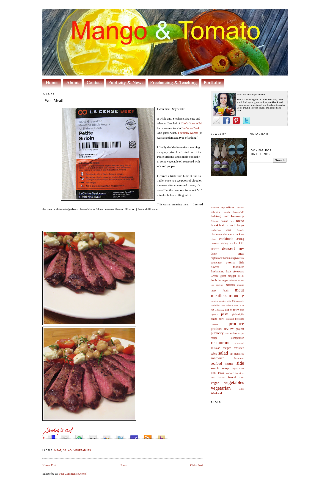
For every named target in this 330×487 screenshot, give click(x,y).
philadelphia (238, 314)
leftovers (233, 280)
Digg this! (65, 436)
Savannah (239, 358)
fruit (228, 271)
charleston (216, 234)
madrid (240, 285)
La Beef (190, 128)
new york (239, 305)
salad (223, 352)
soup (225, 368)
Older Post (196, 465)
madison (230, 284)
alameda (215, 207)
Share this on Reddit (93, 436)
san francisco (237, 353)
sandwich (217, 358)
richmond (239, 343)
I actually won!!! (188, 132)
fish (241, 262)
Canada (240, 230)
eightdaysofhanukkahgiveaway (227, 258)
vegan (215, 383)
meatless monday (227, 295)
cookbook (226, 239)
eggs (240, 253)
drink (214, 253)
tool (212, 377)
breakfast (217, 225)
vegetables (234, 382)
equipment (216, 262)
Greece (214, 275)
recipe (240, 333)
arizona (240, 207)
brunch (230, 225)
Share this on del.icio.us (51, 436)
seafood (216, 363)
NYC (214, 309)
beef (226, 216)
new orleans (227, 305)
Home (123, 465)
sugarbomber (238, 368)
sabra (214, 353)
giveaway (238, 271)
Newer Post (49, 465)
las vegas (223, 280)
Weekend (216, 393)
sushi (213, 373)
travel (232, 377)
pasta (224, 314)
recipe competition (227, 337)
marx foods (219, 290)
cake (228, 230)
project (240, 328)
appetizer (227, 207)
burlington (216, 230)
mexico (214, 301)
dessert (228, 248)
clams (213, 239)
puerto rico (230, 333)
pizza (214, 318)
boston (224, 221)
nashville (215, 305)
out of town (232, 309)
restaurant (220, 342)
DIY (241, 249)
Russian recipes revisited (227, 348)
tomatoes (240, 373)
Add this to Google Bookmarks (106, 436)
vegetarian (221, 388)
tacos (221, 373)
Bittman (214, 221)
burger (240, 225)
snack (215, 368)
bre (232, 221)
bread (240, 221)
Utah (241, 377)
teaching (230, 373)
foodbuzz (238, 267)
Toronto (221, 377)
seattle (229, 363)
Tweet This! (120, 436)
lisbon (241, 280)
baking (215, 216)
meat (239, 289)
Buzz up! (161, 436)
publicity (217, 333)
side (240, 363)
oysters (214, 314)
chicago (227, 234)
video (241, 389)
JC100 (241, 276)
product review (222, 328)
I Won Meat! (52, 100)
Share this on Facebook (134, 436)
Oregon (220, 310)
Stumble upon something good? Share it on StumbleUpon (79, 436)
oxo (242, 309)
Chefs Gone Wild (191, 123)
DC (241, 243)
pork (221, 318)
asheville (215, 212)
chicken (238, 234)
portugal (230, 319)
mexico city (225, 301)
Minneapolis (238, 301)
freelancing (217, 271)
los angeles (217, 285)
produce (236, 323)
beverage (237, 216)
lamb (214, 280)
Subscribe (148, 436)
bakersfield (239, 212)
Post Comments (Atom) (73, 473)
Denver (215, 249)
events (230, 262)
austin (227, 212)
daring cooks (229, 243)
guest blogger (228, 275)
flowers (215, 267)
